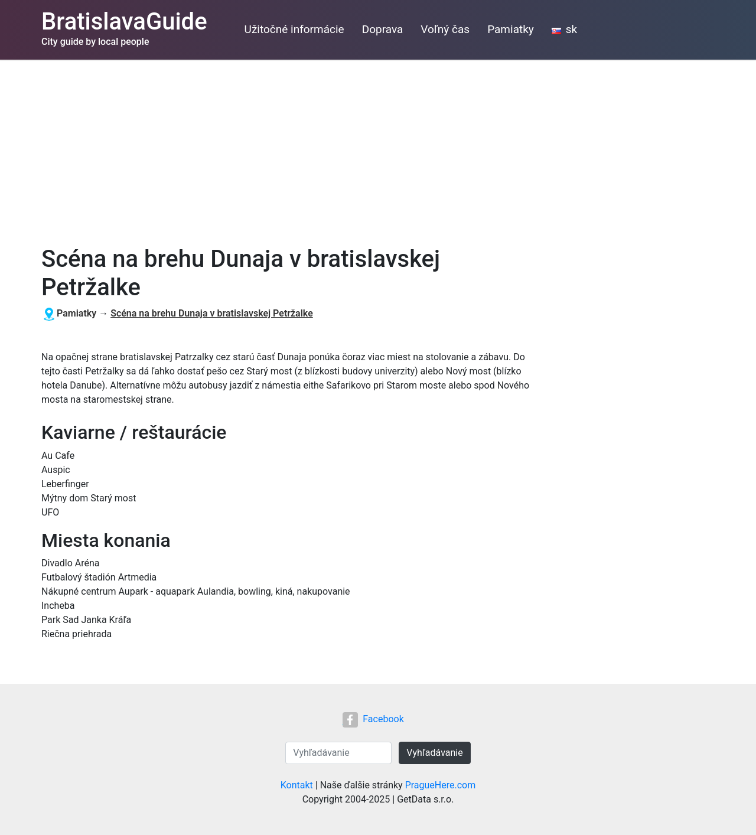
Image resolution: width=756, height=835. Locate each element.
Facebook (373, 719)
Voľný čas (445, 29)
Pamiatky (510, 29)
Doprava (382, 29)
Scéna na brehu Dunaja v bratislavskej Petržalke (211, 313)
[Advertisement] (378, 148)
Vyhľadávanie (434, 752)
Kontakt (297, 785)
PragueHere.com (440, 785)
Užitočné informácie (294, 29)
